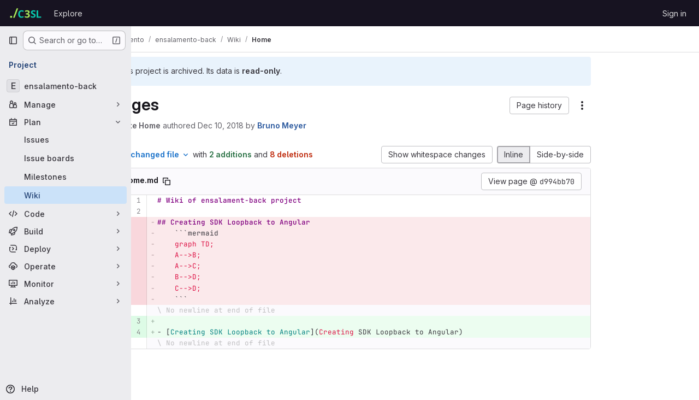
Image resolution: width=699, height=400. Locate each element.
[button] (476, 105)
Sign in (674, 13)
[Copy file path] (219, 192)
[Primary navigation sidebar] (13, 40)
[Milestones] (65, 176)
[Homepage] (25, 13)
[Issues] (65, 139)
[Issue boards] (65, 158)
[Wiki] (65, 195)
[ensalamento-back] (65, 86)
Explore (68, 13)
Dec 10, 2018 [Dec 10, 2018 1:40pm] (273, 125)
